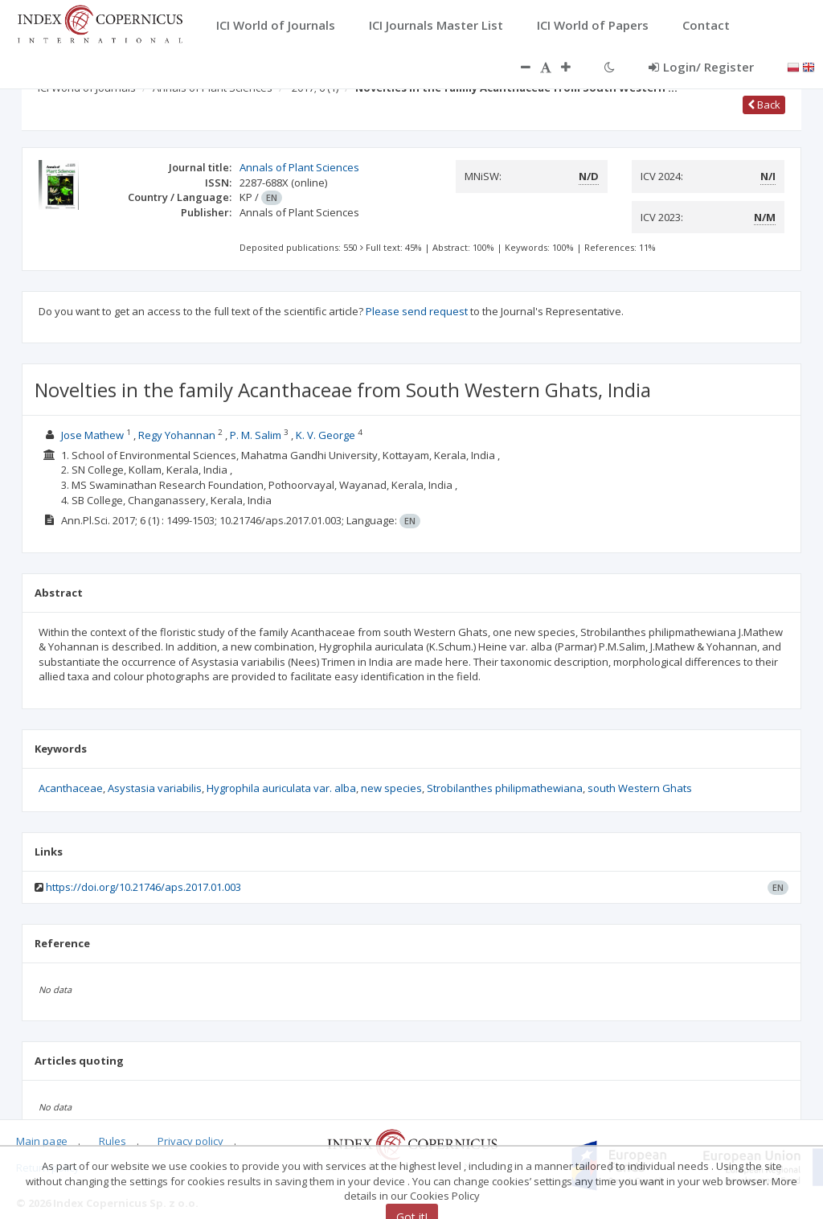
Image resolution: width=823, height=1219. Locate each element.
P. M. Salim (255, 435)
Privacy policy (190, 1141)
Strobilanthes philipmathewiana (505, 788)
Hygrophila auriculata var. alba (281, 788)
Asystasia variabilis (155, 788)
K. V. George (325, 435)
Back (763, 104)
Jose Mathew (92, 435)
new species (391, 788)
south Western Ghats (640, 788)
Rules (112, 1141)
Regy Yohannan (176, 435)
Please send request (417, 311)
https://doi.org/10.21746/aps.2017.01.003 (143, 887)
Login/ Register (701, 67)
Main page (42, 1141)
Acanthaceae (71, 788)
